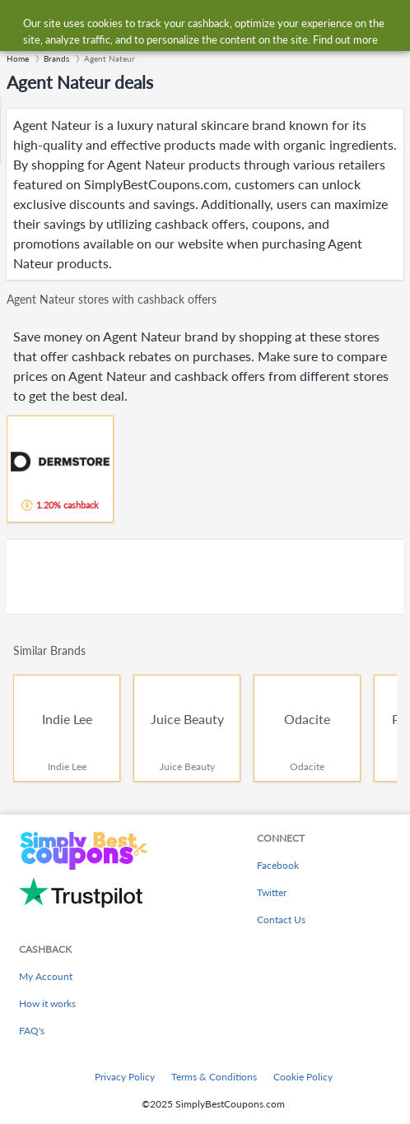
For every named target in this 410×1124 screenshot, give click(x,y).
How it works (47, 1003)
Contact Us (281, 919)
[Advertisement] (205, 577)
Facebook (278, 865)
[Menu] (21, 23)
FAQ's (31, 1030)
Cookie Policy (303, 1077)
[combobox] (221, 23)
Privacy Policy (125, 1077)
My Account (45, 976)
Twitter (272, 892)
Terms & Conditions (214, 1077)
